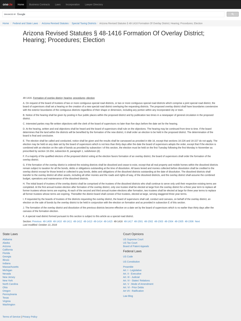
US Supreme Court (133, 239)
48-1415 (108, 221)
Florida (6, 253)
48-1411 (67, 221)
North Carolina (10, 284)
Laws (58, 4)
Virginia (6, 301)
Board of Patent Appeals (136, 246)
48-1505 (179, 221)
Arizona (7, 246)
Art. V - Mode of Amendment (138, 284)
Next (197, 221)
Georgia (7, 256)
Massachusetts (10, 266)
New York (8, 280)
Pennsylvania (10, 294)
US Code (128, 256)
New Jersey (9, 277)
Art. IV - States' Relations (136, 280)
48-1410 (57, 221)
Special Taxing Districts (84, 23)
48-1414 (98, 221)
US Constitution (131, 261)
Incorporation (73, 4)
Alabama (7, 239)
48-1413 (87, 221)
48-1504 (168, 221)
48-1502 (148, 221)
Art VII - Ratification (133, 290)
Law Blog (128, 296)
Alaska (6, 242)
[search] (113, 14)
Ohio (5, 287)
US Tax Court (130, 242)
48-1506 (189, 221)
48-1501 (138, 221)
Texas (6, 297)
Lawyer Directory (94, 4)
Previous (36, 221)
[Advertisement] (120, 70)
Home (21, 4)
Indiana (6, 263)
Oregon (7, 290)
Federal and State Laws (25, 23)
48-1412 (77, 221)
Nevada (7, 273)
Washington (9, 304)
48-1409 (47, 221)
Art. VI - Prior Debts (133, 287)
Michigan (7, 270)
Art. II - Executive (132, 273)
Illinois (6, 260)
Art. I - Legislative (132, 270)
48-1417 (128, 221)
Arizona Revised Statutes (55, 23)
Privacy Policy (29, 316)
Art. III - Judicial (131, 277)
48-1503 (158, 221)
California (8, 249)
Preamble (128, 266)
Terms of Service (11, 316)
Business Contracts (39, 4)
